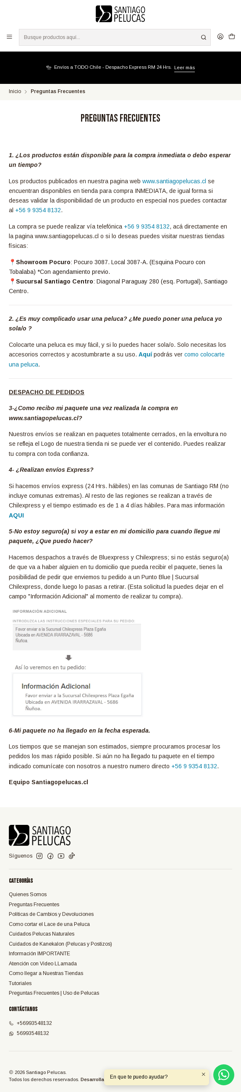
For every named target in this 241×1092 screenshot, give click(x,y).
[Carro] (231, 37)
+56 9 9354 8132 (38, 210)
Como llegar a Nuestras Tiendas (46, 973)
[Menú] (10, 37)
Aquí (146, 354)
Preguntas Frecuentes (34, 904)
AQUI (16, 515)
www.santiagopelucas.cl (174, 181)
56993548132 (29, 1033)
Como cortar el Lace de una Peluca (49, 924)
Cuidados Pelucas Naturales (41, 934)
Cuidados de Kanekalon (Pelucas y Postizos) (60, 944)
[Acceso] (220, 37)
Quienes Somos (28, 894)
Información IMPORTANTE (39, 954)
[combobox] (114, 37)
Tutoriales (20, 983)
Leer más (184, 67)
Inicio (15, 91)
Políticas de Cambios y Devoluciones (51, 914)
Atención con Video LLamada (43, 964)
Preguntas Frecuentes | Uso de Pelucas (54, 993)
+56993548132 (30, 1023)
